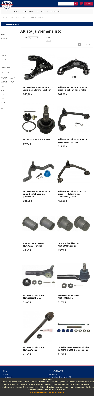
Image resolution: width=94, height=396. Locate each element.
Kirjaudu (88, 3)
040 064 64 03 (54, 352)
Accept (54, 392)
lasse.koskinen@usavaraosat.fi (60, 355)
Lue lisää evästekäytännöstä (41, 392)
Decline (61, 392)
